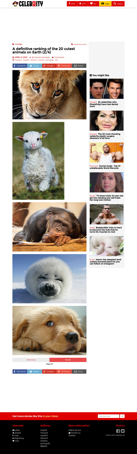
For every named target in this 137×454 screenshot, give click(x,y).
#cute (84, 44)
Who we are (75, 430)
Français (18, 60)
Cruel (92, 196)
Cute (92, 260)
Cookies (71, 435)
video (17, 430)
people (18, 433)
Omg (92, 228)
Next (67, 360)
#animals (77, 44)
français (44, 433)
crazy (16, 435)
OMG (72, 3)
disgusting (19, 438)
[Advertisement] (68, 25)
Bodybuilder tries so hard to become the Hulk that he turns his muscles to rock (106, 229)
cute (17, 441)
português (45, 443)
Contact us (75, 433)
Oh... (93, 3)
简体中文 (43, 446)
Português (50, 60)
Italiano (41, 60)
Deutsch (34, 60)
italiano (44, 441)
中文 (56, 60)
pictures (18, 44)
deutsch (44, 438)
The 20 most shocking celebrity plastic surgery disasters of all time (105, 136)
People (93, 102)
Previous (31, 360)
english (43, 430)
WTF (82, 3)
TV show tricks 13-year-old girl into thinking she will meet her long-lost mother (106, 197)
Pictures (93, 166)
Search (118, 3)
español (44, 435)
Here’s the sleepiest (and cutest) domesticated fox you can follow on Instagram (105, 261)
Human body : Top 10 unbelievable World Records (105, 167)
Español (26, 60)
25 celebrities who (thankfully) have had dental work (104, 104)
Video (105, 3)
